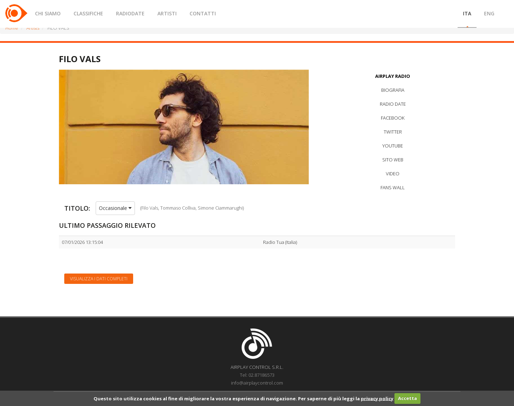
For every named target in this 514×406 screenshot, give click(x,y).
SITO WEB (392, 159)
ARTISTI (167, 13)
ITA (467, 13)
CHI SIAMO (48, 13)
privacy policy (377, 398)
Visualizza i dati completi (98, 279)
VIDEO (392, 173)
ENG (489, 13)
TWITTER (393, 132)
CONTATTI (203, 13)
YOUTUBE (392, 145)
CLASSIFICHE (88, 13)
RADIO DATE (393, 104)
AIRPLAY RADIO (392, 76)
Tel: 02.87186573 (257, 375)
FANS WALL (393, 187)
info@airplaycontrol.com (257, 383)
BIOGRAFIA (392, 90)
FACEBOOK (392, 118)
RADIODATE (130, 13)
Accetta (407, 398)
